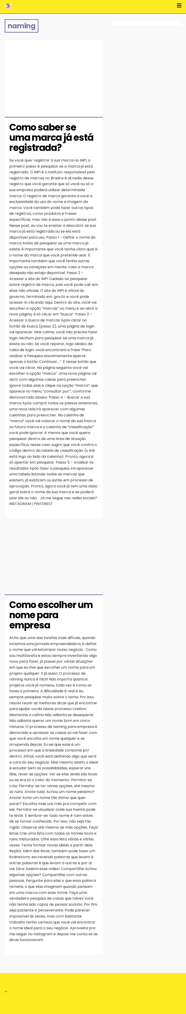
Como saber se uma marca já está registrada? (52, 137)
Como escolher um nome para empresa (51, 615)
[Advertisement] (54, 75)
